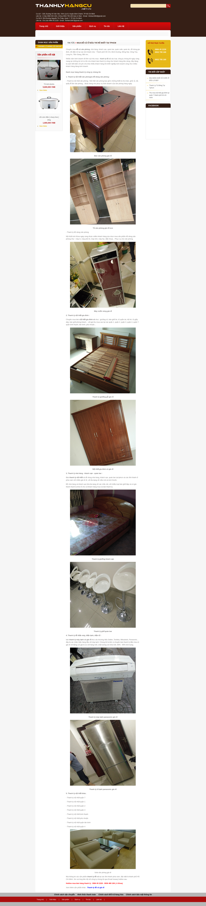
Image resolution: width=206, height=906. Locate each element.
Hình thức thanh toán (86, 894)
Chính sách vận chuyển (64, 894)
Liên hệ (121, 26)
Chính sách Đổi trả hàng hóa (110, 894)
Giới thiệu (60, 26)
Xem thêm (43, 90)
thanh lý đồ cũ (105, 59)
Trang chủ (43, 26)
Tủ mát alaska (49, 84)
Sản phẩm (77, 26)
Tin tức (107, 26)
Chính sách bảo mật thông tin (139, 894)
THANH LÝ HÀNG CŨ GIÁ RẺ (49, 46)
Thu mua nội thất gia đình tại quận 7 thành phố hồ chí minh (159, 95)
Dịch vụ (92, 26)
